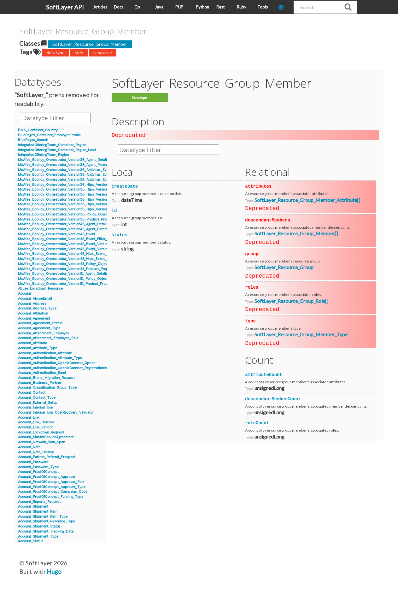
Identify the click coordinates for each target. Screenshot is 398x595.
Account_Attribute (32, 343)
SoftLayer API (65, 7)
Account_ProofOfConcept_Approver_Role (51, 482)
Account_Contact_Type (37, 398)
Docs (118, 6)
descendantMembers (267, 219)
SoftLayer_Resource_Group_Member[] (296, 233)
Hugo (54, 571)
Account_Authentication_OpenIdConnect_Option (56, 363)
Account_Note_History (36, 452)
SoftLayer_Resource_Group (284, 266)
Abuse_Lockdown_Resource (40, 288)
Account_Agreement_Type (39, 328)
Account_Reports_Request (39, 502)
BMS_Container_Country (38, 130)
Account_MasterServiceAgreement (45, 437)
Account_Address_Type (37, 308)
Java (159, 6)
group (251, 253)
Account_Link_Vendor (35, 427)
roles (251, 286)
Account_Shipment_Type (38, 536)
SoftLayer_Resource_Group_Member (89, 44)
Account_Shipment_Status (39, 526)
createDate (125, 185)
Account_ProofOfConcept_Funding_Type (50, 497)
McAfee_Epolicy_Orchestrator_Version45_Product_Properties (67, 269)
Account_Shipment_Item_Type (42, 517)
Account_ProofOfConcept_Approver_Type (51, 487)
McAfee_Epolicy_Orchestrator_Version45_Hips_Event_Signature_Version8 (78, 259)
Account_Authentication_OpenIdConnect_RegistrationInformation (70, 368)
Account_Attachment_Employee (43, 333)
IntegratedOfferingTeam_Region (43, 155)
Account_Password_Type (38, 467)
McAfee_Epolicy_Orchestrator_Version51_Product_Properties (67, 284)
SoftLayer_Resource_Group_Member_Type (301, 334)
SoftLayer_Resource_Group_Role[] (291, 300)
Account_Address (32, 304)
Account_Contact (31, 393)
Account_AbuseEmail (35, 299)
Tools (262, 6)
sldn (79, 52)
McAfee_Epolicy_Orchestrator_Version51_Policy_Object (63, 279)
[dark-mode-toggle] (283, 7)
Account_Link (28, 417)
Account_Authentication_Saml (42, 373)
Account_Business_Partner (39, 383)
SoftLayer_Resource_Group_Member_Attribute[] (307, 199)
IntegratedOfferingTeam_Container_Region (52, 145)
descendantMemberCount (273, 398)
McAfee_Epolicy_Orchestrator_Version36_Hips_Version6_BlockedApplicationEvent (85, 185)
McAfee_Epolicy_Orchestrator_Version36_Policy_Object (63, 214)
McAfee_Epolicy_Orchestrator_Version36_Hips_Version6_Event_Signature (78, 189)
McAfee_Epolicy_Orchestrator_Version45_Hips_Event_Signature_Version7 (78, 254)
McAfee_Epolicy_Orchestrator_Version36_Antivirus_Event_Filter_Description (80, 180)
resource (102, 52)
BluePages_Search (33, 140)
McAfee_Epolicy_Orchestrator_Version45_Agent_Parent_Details (69, 229)
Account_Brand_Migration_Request (46, 378)
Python (202, 6)
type (250, 320)
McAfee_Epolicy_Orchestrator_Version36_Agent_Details (63, 160)
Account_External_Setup (37, 403)
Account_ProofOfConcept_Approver (46, 477)
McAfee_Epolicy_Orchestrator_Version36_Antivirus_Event (65, 170)
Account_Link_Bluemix (36, 422)
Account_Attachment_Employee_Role (48, 338)
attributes (258, 185)
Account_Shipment (33, 506)
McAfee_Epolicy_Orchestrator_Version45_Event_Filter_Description (72, 239)
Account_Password (33, 462)
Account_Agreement (34, 318)
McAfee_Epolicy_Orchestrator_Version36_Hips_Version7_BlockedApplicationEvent (85, 199)
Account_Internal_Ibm (35, 407)
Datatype (139, 97)
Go (137, 6)
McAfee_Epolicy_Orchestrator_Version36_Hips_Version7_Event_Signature (78, 204)
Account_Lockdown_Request (41, 432)
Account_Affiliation (33, 313)
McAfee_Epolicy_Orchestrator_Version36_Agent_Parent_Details (69, 165)
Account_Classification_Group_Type (47, 388)
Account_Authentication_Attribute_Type (50, 358)
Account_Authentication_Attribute (45, 353)
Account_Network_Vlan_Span (41, 442)
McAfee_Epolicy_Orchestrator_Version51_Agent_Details (63, 274)
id (114, 210)
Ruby (241, 6)
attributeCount (263, 374)
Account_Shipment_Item (37, 512)
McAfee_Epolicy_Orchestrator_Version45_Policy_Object (63, 264)
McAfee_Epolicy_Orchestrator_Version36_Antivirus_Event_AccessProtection (80, 175)
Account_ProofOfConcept (38, 472)
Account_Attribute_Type (37, 348)
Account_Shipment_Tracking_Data (45, 531)
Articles (100, 6)
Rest (220, 6)
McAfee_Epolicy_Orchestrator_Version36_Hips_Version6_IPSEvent (72, 194)
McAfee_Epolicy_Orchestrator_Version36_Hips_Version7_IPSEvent (72, 209)
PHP (179, 6)
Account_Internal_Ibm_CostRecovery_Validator (56, 412)
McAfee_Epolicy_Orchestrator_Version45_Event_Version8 (64, 249)
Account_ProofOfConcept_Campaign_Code (52, 492)
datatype (56, 52)
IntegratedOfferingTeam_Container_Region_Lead (57, 150)
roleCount (257, 422)
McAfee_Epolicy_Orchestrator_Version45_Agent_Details (63, 224)
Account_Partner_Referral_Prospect (46, 457)
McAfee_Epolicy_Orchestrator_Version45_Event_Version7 (64, 244)
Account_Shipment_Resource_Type (46, 521)
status (119, 234)
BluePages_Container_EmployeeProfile (49, 135)
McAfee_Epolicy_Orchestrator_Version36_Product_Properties (68, 219)
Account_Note (29, 447)
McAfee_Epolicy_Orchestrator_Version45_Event (56, 234)
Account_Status (30, 541)
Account (24, 294)
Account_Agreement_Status (40, 323)
